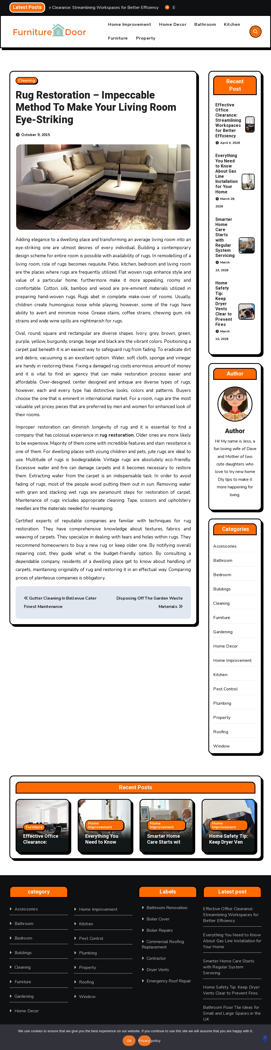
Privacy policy (144, 1041)
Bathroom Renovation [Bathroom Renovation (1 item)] (167, 908)
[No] (265, 1038)
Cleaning (26, 80)
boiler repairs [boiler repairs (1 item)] (160, 930)
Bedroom (222, 575)
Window (221, 746)
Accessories (225, 546)
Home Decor (172, 25)
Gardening (223, 632)
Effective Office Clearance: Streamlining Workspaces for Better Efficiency (228, 120)
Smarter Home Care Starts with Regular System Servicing (225, 237)
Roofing (220, 732)
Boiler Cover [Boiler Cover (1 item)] (158, 919)
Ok (129, 1041)
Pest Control (225, 689)
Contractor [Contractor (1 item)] (156, 958)
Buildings (222, 589)
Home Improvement (129, 25)
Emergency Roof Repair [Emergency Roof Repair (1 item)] (169, 981)
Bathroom (205, 25)
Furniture (118, 38)
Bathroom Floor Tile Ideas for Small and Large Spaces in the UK (232, 1013)
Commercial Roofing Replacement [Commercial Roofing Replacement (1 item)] (163, 944)
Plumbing (222, 703)
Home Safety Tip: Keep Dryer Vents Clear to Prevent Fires (223, 304)
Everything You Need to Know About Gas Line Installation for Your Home (226, 174)
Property (145, 38)
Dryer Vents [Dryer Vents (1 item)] (158, 970)
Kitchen (232, 25)
